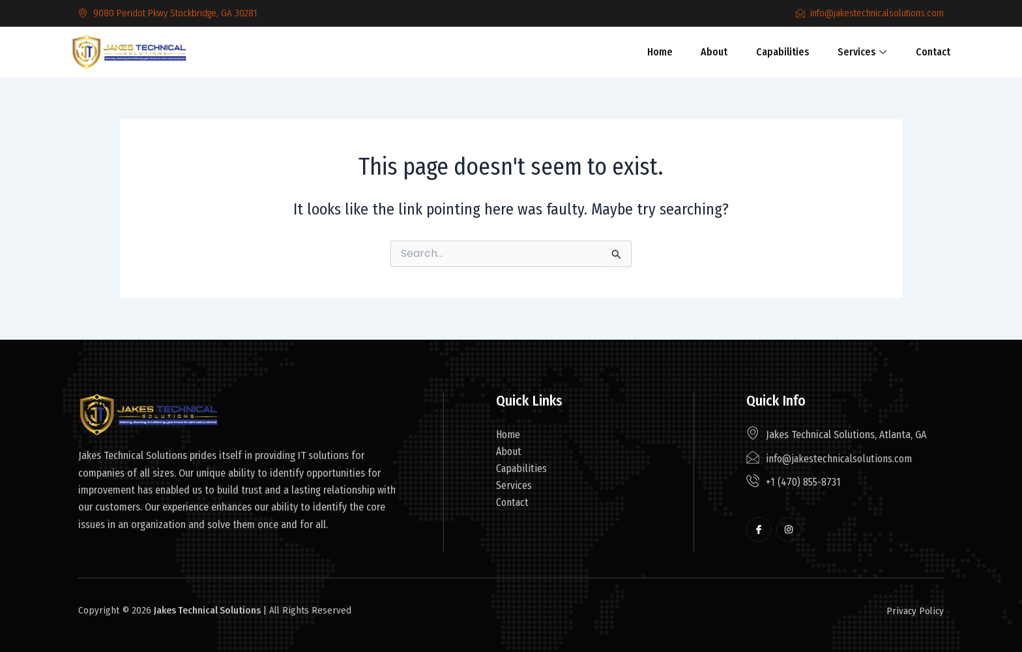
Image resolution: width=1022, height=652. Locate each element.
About (714, 52)
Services (858, 52)
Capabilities (781, 52)
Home (662, 52)
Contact (926, 52)
